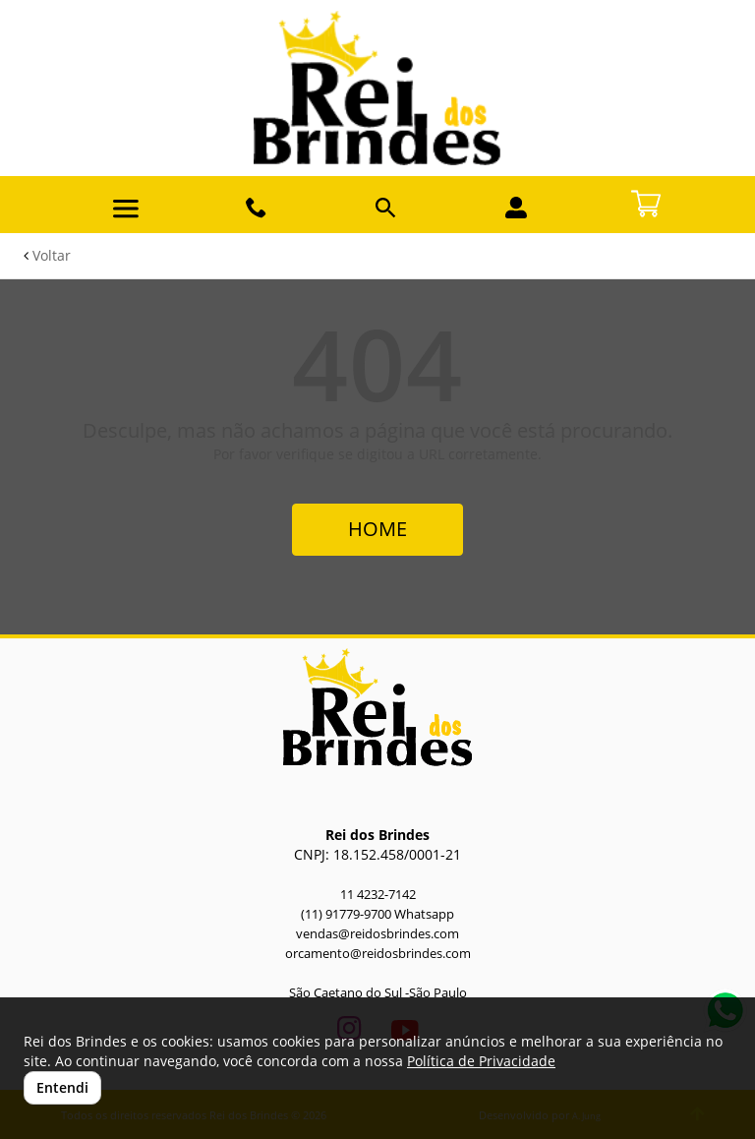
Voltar (47, 255)
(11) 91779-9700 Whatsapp (377, 914)
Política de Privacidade (481, 1060)
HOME (377, 528)
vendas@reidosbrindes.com (377, 934)
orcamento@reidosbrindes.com (378, 953)
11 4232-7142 (378, 894)
